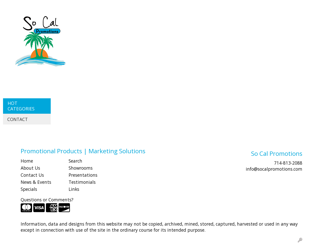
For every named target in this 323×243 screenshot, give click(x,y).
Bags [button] (136, 22)
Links (74, 189)
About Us (30, 168)
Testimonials (82, 182)
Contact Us (32, 175)
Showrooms (81, 168)
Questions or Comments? (47, 200)
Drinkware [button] (159, 22)
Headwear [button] (204, 22)
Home (27, 161)
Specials (29, 189)
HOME (11, 5)
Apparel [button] (91, 22)
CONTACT (68, 5)
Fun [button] (182, 22)
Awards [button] (114, 22)
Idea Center (92, 5)
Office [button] (251, 22)
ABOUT (27, 5)
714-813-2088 (288, 163)
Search (228, 5)
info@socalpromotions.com (274, 169)
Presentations (83, 175)
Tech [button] (271, 22)
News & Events (36, 182)
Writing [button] (292, 22)
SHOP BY (46, 5)
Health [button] (230, 22)
